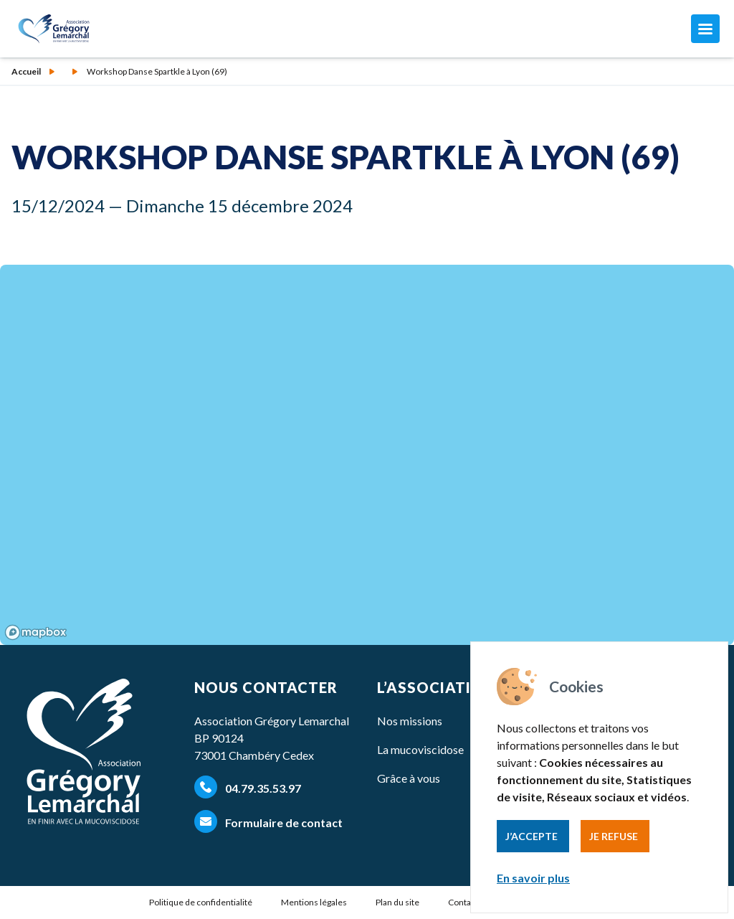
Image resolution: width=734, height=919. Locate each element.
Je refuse (613, 836)
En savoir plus (533, 878)
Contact (463, 902)
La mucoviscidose (420, 749)
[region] (367, 455)
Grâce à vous (408, 778)
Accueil (26, 71)
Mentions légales (314, 902)
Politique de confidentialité (200, 902)
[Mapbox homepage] (35, 632)
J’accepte (531, 836)
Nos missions (409, 720)
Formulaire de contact (268, 821)
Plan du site (397, 902)
